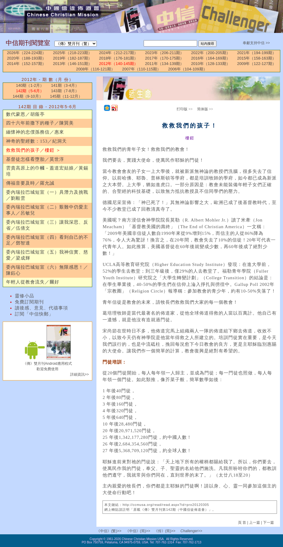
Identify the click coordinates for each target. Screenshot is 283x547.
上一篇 (254, 522)
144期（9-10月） (28, 96)
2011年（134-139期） (164, 63)
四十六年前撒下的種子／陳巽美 (40, 123)
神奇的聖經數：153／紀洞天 (36, 141)
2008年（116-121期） (95, 69)
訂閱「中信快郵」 (34, 314)
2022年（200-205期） (210, 52)
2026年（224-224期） (26, 52)
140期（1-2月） (30, 85)
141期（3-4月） (65, 85)
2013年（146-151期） (72, 63)
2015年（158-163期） (256, 58)
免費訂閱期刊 (29, 301)
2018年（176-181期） (118, 58)
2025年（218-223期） (72, 52)
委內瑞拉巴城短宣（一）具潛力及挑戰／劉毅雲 (47, 195)
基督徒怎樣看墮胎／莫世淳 (35, 159)
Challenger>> (191, 531)
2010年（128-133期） (210, 63)
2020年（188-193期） (26, 58)
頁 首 (242, 522)
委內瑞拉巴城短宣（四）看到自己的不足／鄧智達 (47, 240)
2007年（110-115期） (141, 69)
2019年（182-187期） (72, 58)
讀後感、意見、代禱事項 (41, 308)
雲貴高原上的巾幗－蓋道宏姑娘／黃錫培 (47, 171)
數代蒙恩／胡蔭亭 (25, 114)
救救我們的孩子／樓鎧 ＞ (33, 150)
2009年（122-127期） (256, 63)
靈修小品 (24, 295)
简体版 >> (205, 109)
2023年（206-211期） (164, 52)
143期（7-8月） (65, 91)
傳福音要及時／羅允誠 (30, 183)
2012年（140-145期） (118, 63)
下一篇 (268, 522)
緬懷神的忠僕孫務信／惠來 (35, 132)
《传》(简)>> (164, 531)
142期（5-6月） (30, 91)
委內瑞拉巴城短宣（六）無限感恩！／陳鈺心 (47, 270)
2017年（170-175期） (164, 58)
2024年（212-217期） (118, 52)
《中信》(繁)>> (108, 531)
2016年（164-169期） (210, 58)
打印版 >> (185, 109)
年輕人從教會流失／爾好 (32, 282)
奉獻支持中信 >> (256, 43)
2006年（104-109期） (187, 69)
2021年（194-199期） (256, 52)
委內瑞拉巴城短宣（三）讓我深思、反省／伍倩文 (47, 225)
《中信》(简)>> (137, 531)
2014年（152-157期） (26, 63)
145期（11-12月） (66, 96)
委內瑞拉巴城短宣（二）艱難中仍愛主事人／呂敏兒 (47, 210)
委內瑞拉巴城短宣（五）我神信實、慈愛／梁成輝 (47, 255)
